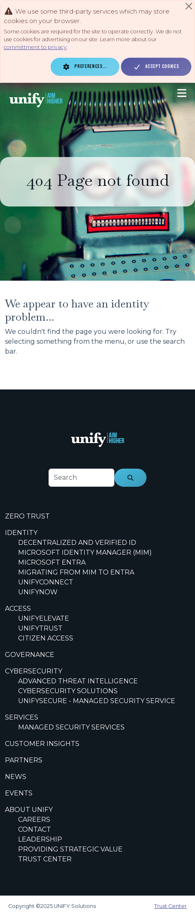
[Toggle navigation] (181, 93)
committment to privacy (35, 47)
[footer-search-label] (81, 478)
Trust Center (170, 906)
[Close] (189, 6)
